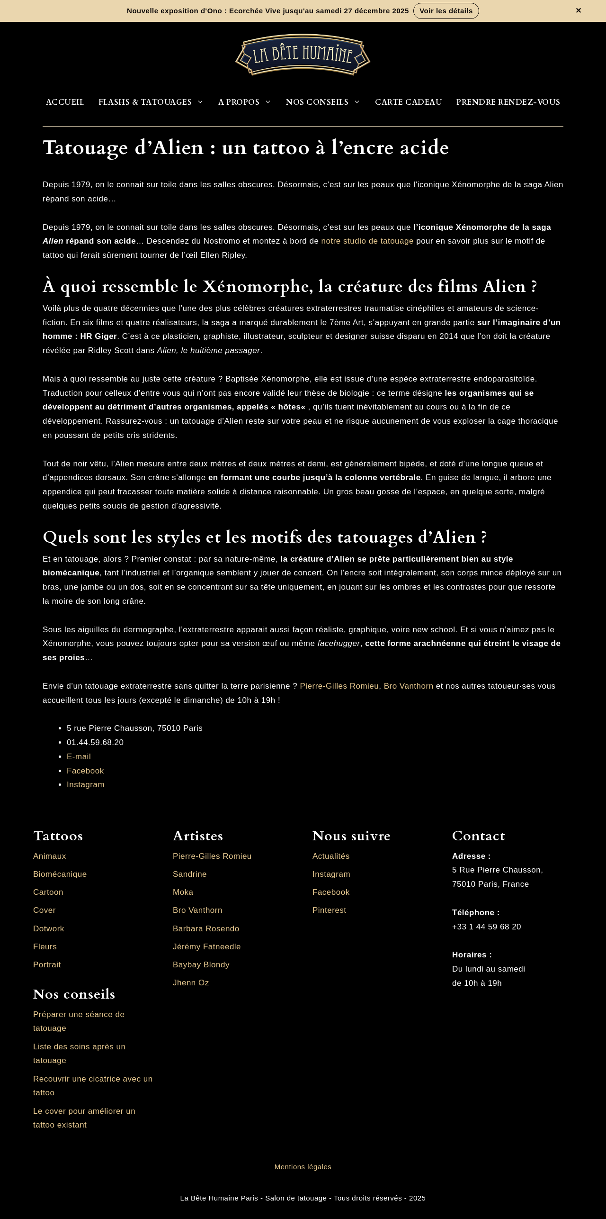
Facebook (85, 770)
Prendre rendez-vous (508, 102)
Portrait (47, 964)
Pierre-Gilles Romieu (339, 686)
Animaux (49, 856)
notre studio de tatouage (367, 241)
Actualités (331, 856)
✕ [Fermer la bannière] (578, 11)
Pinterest (329, 910)
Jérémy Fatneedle (207, 946)
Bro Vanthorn (409, 686)
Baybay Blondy (201, 964)
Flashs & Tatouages (154, 102)
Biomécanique (60, 874)
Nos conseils (327, 102)
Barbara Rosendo (206, 928)
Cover (44, 910)
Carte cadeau (408, 102)
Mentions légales (303, 1167)
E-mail (79, 756)
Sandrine (190, 874)
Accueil (65, 102)
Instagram (86, 784)
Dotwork (48, 928)
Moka (183, 892)
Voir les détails (446, 11)
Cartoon (48, 892)
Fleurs (45, 946)
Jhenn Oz (191, 982)
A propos (248, 102)
